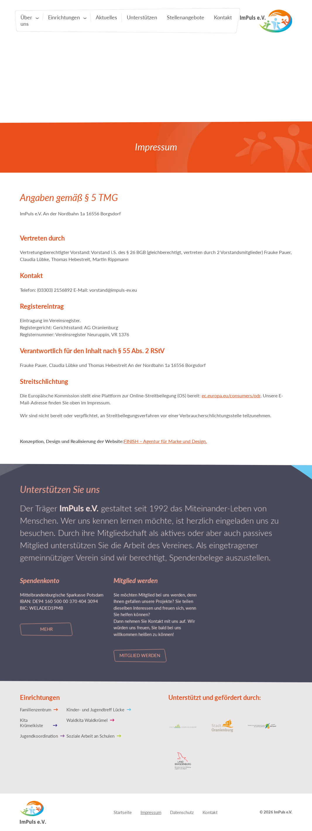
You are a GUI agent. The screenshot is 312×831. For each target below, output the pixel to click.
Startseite (123, 812)
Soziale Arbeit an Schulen (90, 735)
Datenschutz (182, 812)
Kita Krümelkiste (31, 722)
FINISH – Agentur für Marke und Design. (165, 441)
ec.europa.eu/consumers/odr (231, 395)
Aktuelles (106, 17)
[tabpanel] (156, 67)
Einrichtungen (64, 17)
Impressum (150, 812)
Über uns (26, 20)
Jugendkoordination (39, 735)
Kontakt (223, 17)
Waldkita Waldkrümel (87, 719)
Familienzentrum (35, 709)
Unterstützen (142, 17)
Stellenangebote (185, 17)
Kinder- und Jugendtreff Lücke (95, 709)
